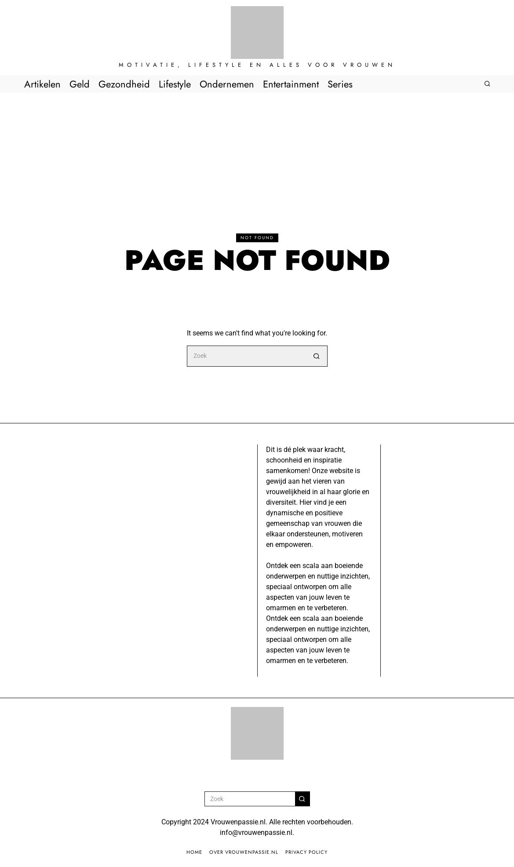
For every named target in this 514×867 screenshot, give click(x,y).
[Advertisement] (257, 158)
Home (194, 852)
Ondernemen (227, 84)
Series (340, 84)
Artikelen (42, 84)
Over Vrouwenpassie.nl (243, 852)
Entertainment (291, 84)
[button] (317, 356)
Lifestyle (175, 84)
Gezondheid (124, 84)
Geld (79, 84)
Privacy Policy (306, 852)
